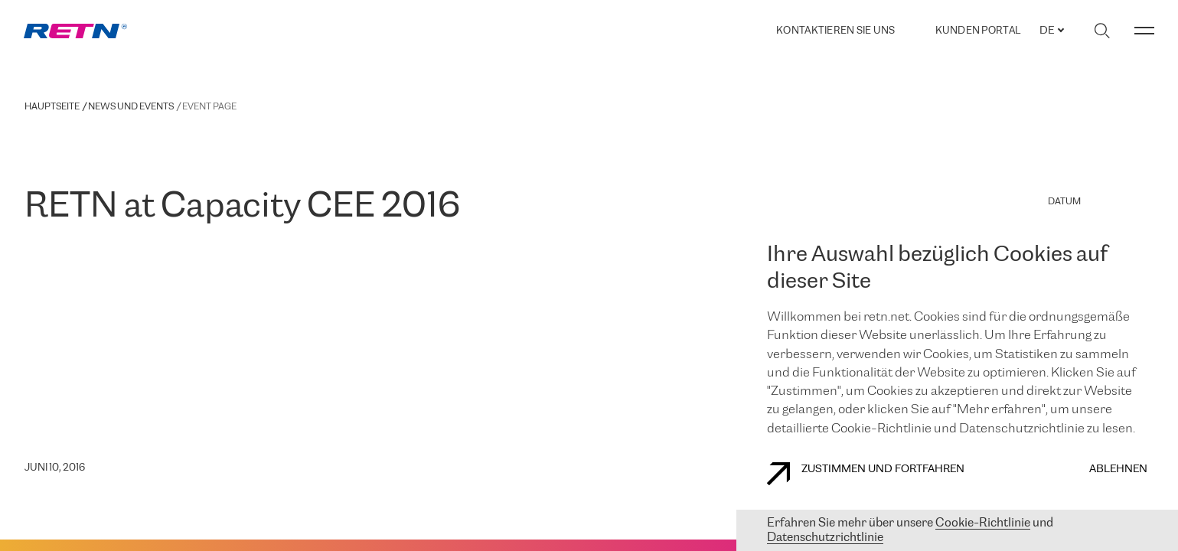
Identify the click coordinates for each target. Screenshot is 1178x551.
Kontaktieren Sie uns (835, 31)
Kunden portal (977, 30)
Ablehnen (1118, 469)
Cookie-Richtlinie (982, 523)
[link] (75, 31)
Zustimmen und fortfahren (865, 473)
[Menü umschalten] (1144, 31)
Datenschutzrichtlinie (825, 537)
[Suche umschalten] (1102, 31)
